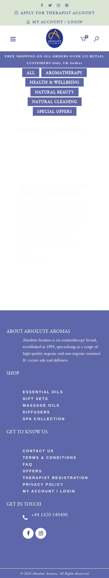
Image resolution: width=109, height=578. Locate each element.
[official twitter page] (50, 5)
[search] (95, 39)
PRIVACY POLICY (43, 484)
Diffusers (36, 412)
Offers (32, 471)
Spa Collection (44, 419)
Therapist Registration (55, 478)
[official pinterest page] (67, 5)
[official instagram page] (58, 5)
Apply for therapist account (54, 13)
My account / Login (54, 22)
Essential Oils (43, 392)
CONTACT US (38, 451)
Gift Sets (35, 399)
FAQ (28, 464)
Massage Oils (41, 405)
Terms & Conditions (50, 458)
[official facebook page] (42, 5)
